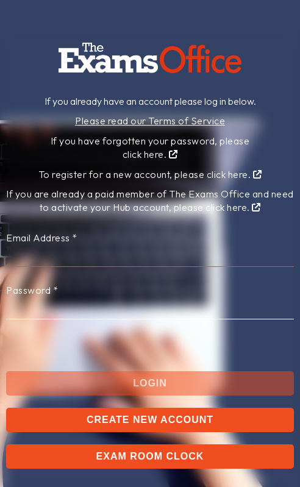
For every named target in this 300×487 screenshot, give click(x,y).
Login (150, 383)
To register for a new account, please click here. (150, 174)
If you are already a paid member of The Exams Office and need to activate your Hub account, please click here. (150, 200)
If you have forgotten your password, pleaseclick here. (150, 147)
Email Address (41, 238)
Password (32, 290)
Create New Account (150, 419)
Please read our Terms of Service (150, 121)
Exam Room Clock (150, 456)
